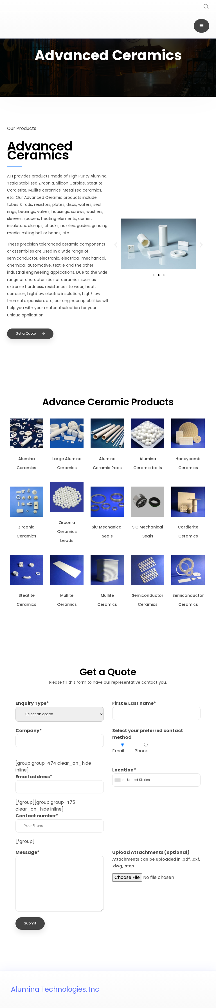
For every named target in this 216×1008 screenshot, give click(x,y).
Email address (33, 776)
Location (124, 770)
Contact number (36, 816)
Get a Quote (30, 333)
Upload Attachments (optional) (156, 859)
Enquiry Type (32, 703)
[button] (115, 244)
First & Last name (134, 703)
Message (27, 852)
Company (28, 730)
